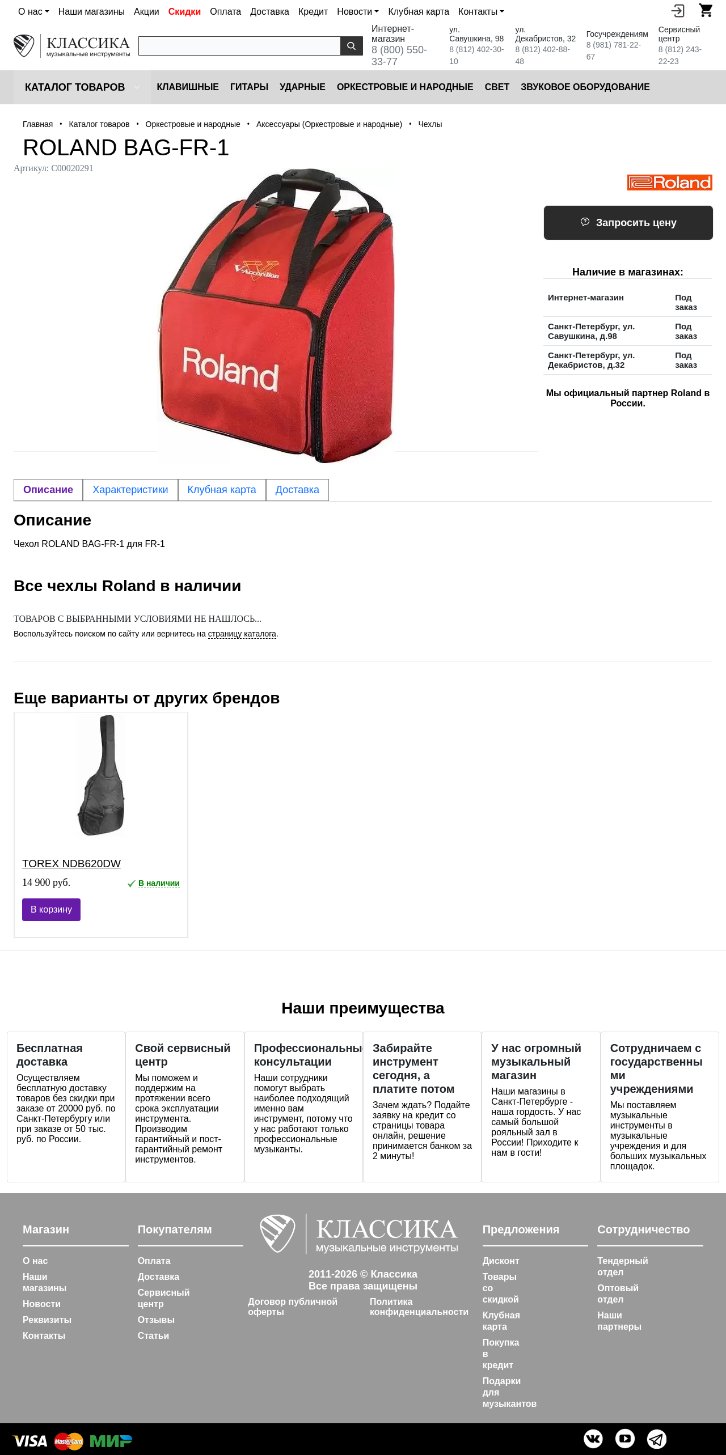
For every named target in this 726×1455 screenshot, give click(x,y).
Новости (42, 1304)
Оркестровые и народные (405, 87)
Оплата (225, 11)
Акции (146, 11)
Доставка (269, 11)
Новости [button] (354, 11)
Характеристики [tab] (130, 489)
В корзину (51, 909)
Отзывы (156, 1320)
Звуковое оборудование (585, 87)
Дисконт (501, 1261)
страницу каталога (242, 633)
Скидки (184, 11)
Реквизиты (47, 1320)
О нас (35, 1261)
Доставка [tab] (297, 489)
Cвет (497, 87)
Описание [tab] (48, 489)
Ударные (303, 87)
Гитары (249, 87)
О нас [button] (30, 11)
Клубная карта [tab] (222, 489)
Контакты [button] (477, 11)
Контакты (44, 1336)
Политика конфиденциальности (419, 1307)
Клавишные (188, 87)
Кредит (313, 11)
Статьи (154, 1336)
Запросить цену (628, 222)
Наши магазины (91, 11)
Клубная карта (418, 11)
